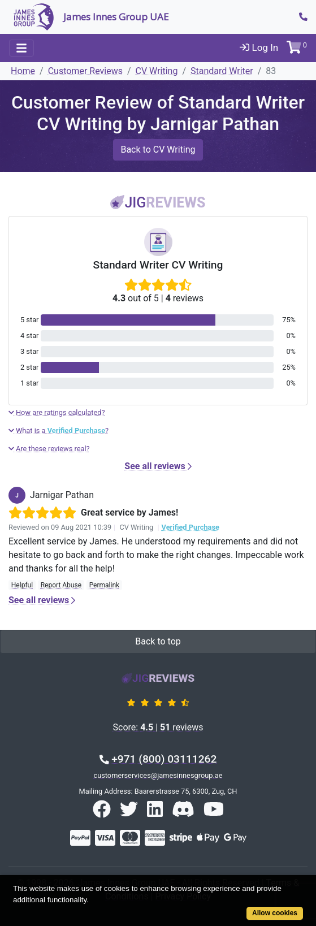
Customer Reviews (85, 71)
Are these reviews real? (49, 448)
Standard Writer (222, 71)
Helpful (22, 585)
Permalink (104, 585)
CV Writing (157, 71)
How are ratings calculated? (56, 412)
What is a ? (58, 430)
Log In (259, 47)
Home (23, 71)
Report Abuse (61, 585)
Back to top (157, 641)
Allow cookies (274, 913)
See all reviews (157, 466)
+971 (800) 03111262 (158, 758)
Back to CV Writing (157, 149)
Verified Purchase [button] (190, 527)
